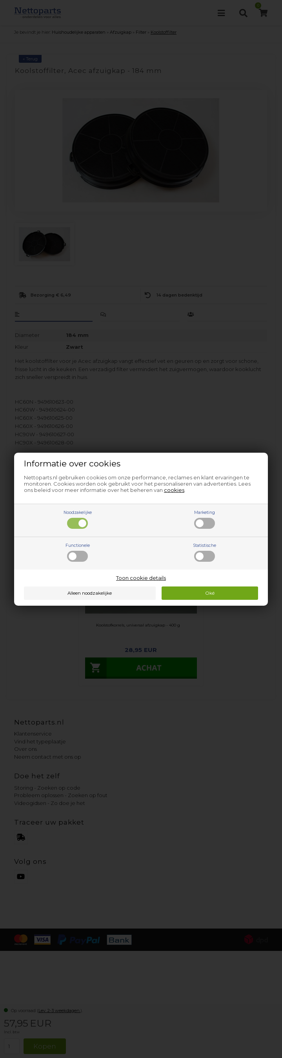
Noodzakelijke (78, 519)
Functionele (77, 552)
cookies (174, 490)
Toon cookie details (141, 578)
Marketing (204, 519)
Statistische (204, 552)
